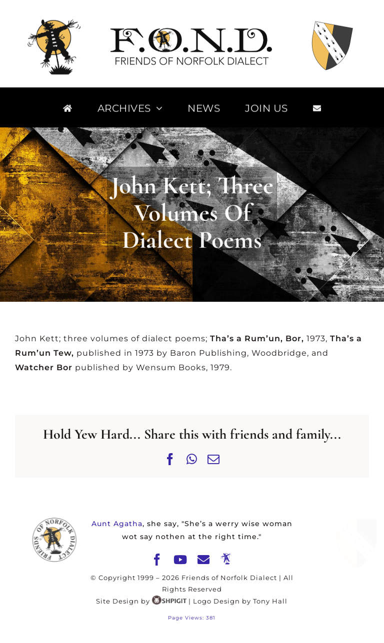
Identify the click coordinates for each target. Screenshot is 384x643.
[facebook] (157, 560)
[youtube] (181, 560)
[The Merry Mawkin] (226, 559)
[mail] (204, 560)
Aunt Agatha (117, 523)
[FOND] (192, 29)
